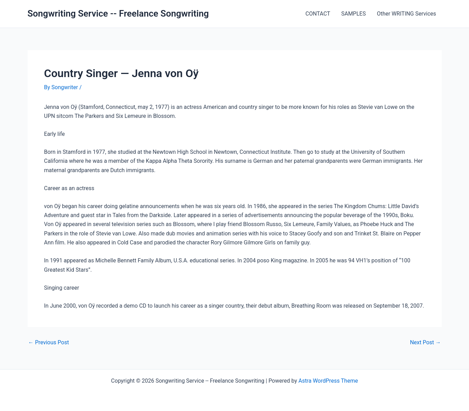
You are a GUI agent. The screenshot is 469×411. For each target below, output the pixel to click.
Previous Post (48, 342)
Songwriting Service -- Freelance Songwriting (118, 13)
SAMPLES (353, 13)
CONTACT (317, 13)
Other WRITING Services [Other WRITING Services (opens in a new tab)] (406, 13)
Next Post (425, 342)
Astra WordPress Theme (328, 380)
